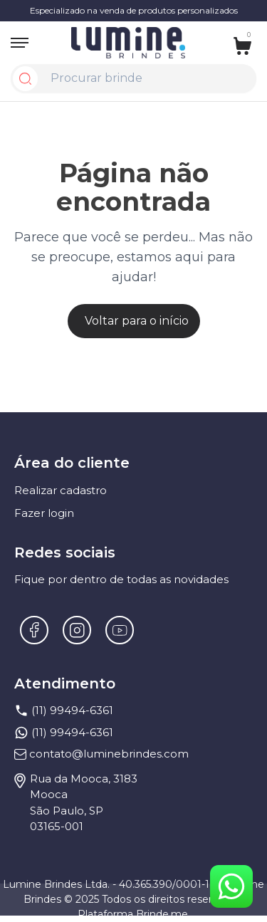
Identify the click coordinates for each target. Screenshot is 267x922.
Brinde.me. (163, 914)
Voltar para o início (137, 321)
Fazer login (44, 513)
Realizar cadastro (60, 490)
